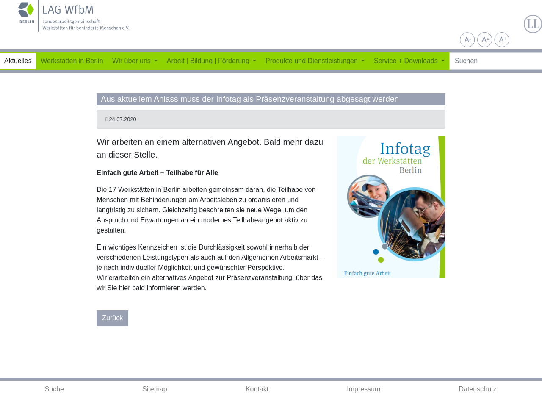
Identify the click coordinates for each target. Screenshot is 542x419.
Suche (54, 389)
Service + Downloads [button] (407, 60)
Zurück (112, 318)
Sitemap (154, 389)
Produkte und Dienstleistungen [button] (312, 60)
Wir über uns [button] (132, 60)
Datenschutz (478, 389)
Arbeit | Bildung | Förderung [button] (209, 60)
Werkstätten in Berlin (72, 60)
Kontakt (257, 389)
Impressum (363, 389)
